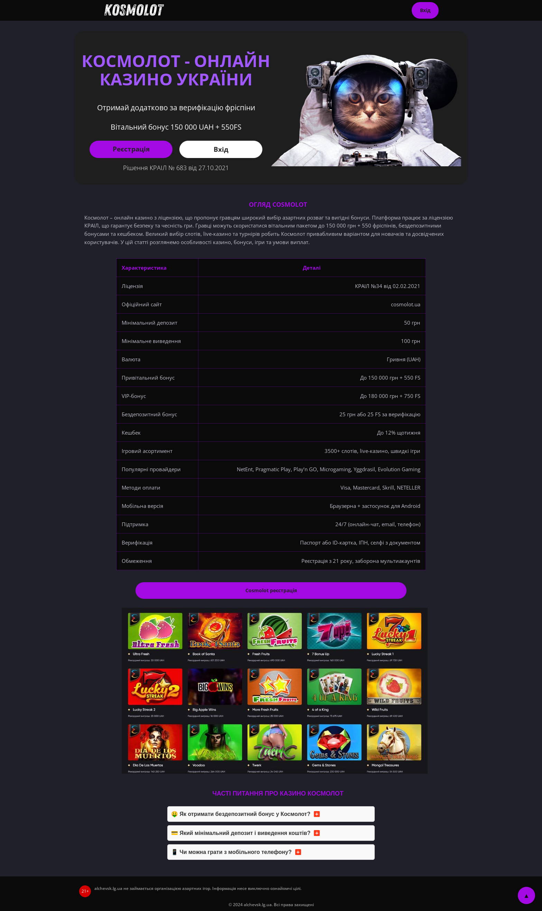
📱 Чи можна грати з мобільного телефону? (231, 852)
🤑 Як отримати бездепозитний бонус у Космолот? (240, 814)
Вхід (425, 10)
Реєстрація (131, 149)
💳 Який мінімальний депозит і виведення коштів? (240, 833)
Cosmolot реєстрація (271, 590)
